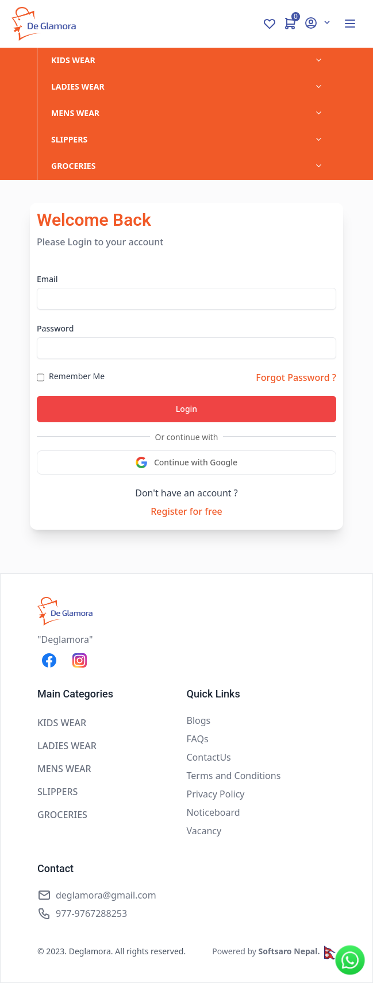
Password (55, 328)
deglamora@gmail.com (106, 895)
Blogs (199, 720)
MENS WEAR (75, 112)
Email (47, 278)
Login (186, 408)
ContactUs (209, 757)
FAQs (198, 739)
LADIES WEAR (78, 86)
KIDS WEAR (73, 60)
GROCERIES (73, 165)
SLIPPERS (69, 139)
